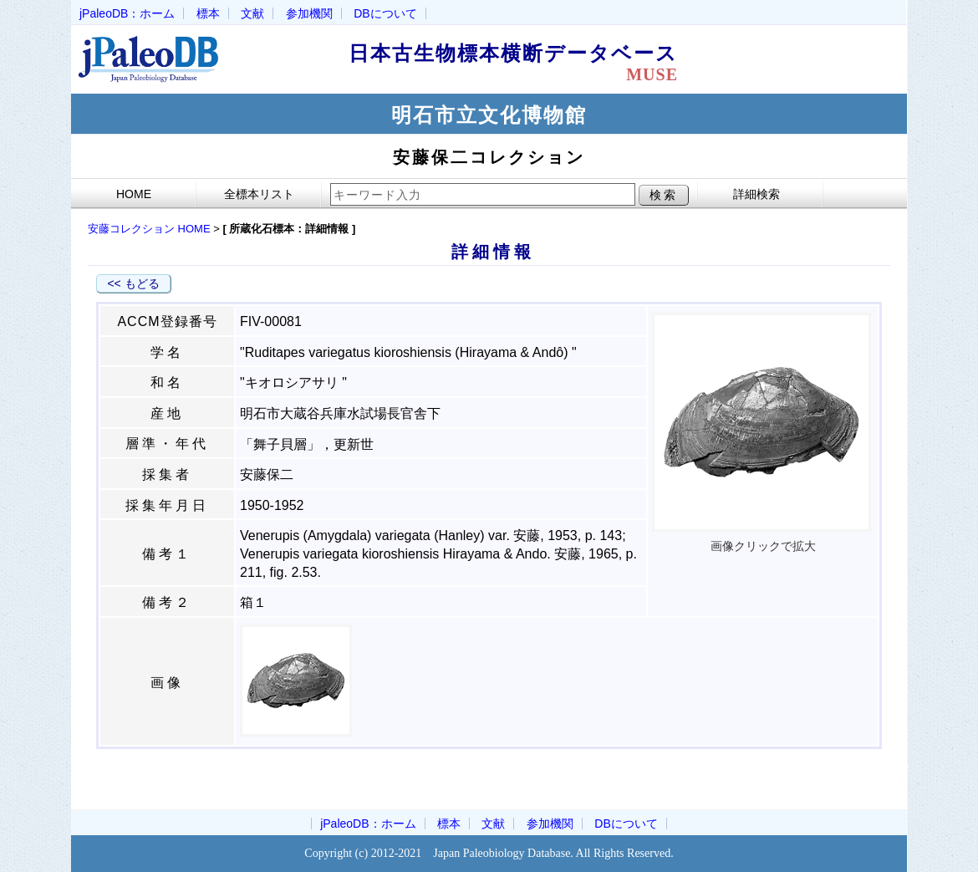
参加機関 (309, 13)
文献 (252, 13)
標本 (208, 13)
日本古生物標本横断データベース (524, 63)
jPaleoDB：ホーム (127, 13)
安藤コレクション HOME (149, 228)
